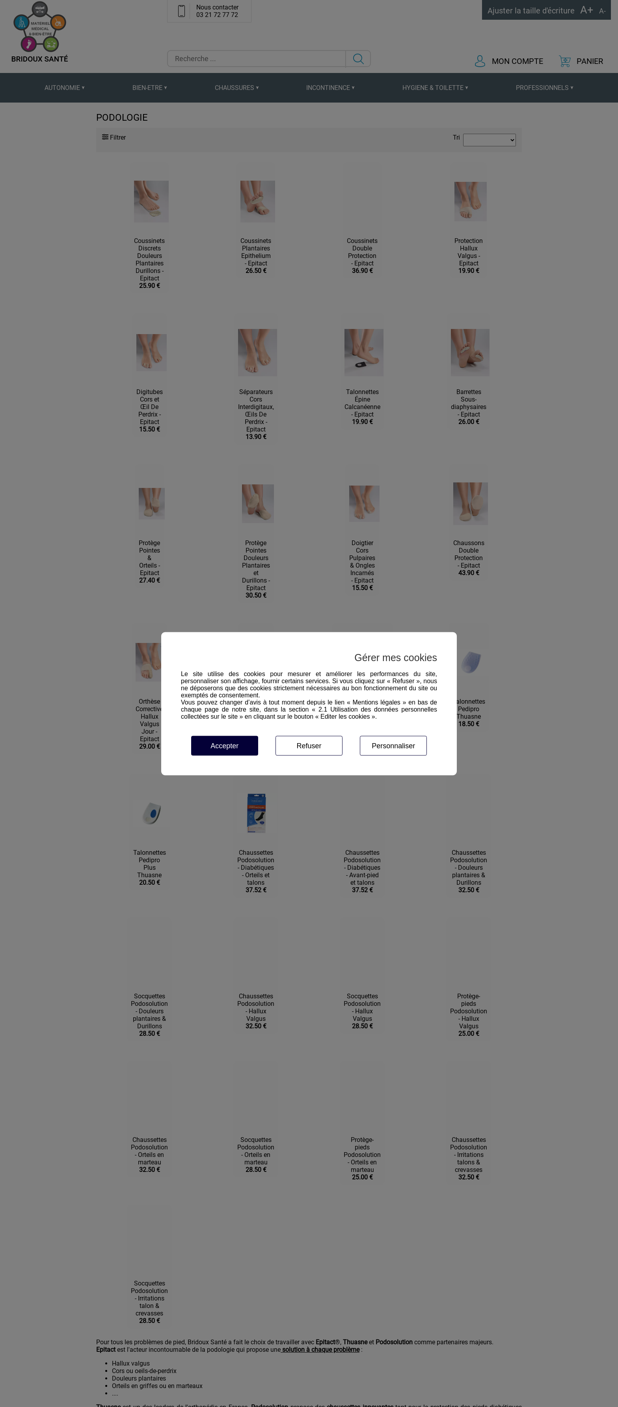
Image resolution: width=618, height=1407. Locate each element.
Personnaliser (393, 745)
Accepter (224, 745)
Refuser (308, 745)
